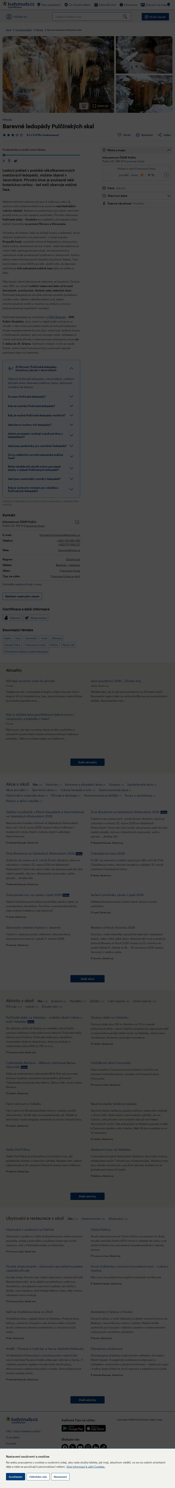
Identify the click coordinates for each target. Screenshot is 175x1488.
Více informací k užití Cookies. (85, 1466)
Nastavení (60, 1476)
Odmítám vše (38, 1476)
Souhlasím (15, 1476)
